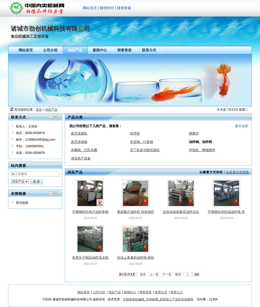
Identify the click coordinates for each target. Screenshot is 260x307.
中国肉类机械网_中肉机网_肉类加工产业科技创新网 (158, 299)
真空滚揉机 (79, 133)
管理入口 (176, 292)
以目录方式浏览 (237, 172)
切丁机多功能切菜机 (145, 150)
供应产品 (51, 109)
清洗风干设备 (81, 158)
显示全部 (241, 126)
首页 (39, 109)
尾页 (178, 274)
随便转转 (107, 8)
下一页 (166, 274)
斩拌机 (135, 133)
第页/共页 (127, 274)
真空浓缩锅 (79, 142)
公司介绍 (99, 292)
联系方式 (161, 292)
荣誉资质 (145, 292)
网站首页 (90, 8)
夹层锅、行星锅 (141, 142)
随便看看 (124, 8)
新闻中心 (130, 292)
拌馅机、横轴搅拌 (202, 150)
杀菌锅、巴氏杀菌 (84, 150)
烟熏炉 (194, 133)
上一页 (154, 274)
